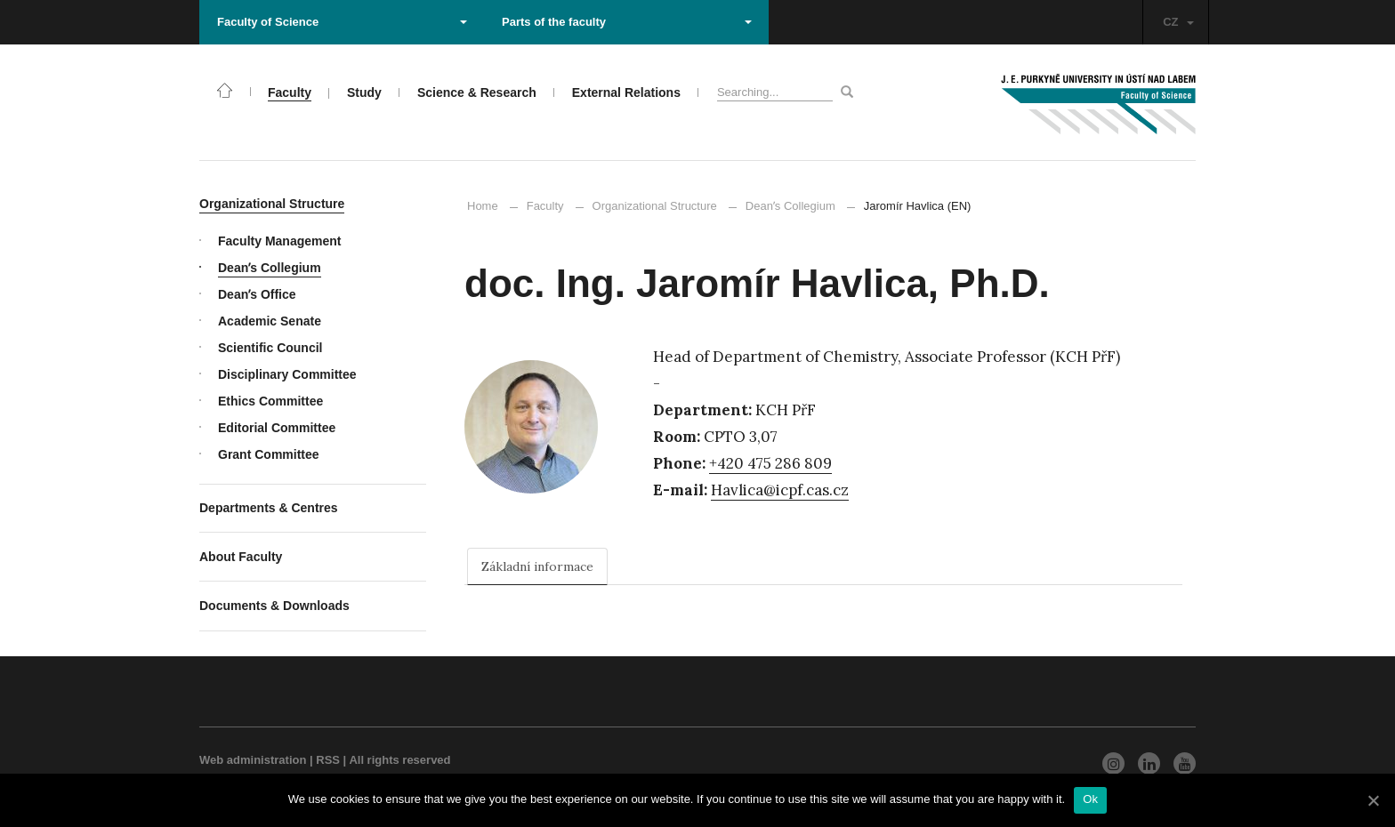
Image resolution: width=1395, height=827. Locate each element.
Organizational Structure (655, 206)
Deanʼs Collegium (782, 206)
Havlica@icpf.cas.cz (780, 490)
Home (482, 206)
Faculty (545, 206)
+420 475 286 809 (770, 463)
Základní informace (537, 566)
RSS (328, 760)
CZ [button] (1178, 21)
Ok (1090, 799)
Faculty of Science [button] (342, 21)
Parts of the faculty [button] (627, 21)
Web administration (252, 760)
